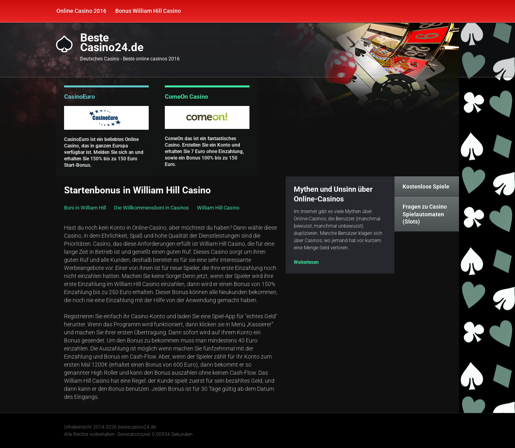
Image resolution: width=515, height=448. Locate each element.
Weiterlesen (306, 262)
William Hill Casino (218, 208)
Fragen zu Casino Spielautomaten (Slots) (425, 213)
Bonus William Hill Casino (148, 11)
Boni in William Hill (85, 208)
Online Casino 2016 (81, 11)
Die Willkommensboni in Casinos (151, 208)
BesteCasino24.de (111, 42)
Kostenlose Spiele (426, 186)
